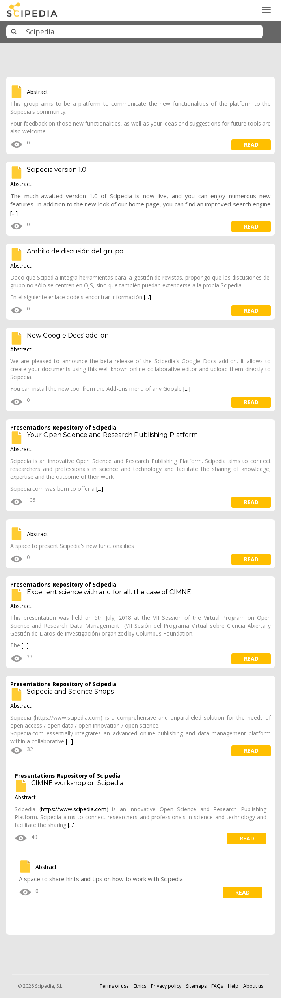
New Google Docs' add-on (68, 335)
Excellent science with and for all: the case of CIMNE (109, 592)
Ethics (140, 986)
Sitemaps (196, 986)
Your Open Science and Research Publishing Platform (112, 435)
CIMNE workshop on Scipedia (77, 783)
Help (233, 986)
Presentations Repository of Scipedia (63, 427)
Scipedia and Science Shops (70, 691)
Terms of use (114, 986)
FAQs (217, 986)
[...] (14, 213)
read (251, 144)
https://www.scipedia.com (73, 809)
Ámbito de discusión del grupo (75, 251)
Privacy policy (166, 986)
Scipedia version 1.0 (56, 169)
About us (253, 986)
